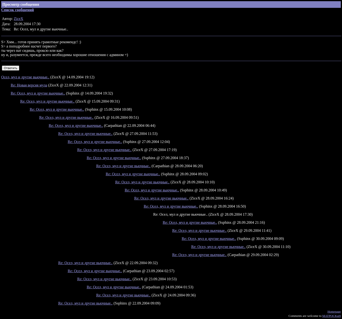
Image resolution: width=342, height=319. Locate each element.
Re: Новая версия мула (29, 85)
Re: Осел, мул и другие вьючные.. (38, 93)
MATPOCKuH (331, 316)
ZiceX (18, 19)
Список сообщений (17, 10)
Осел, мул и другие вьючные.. (25, 77)
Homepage (334, 311)
